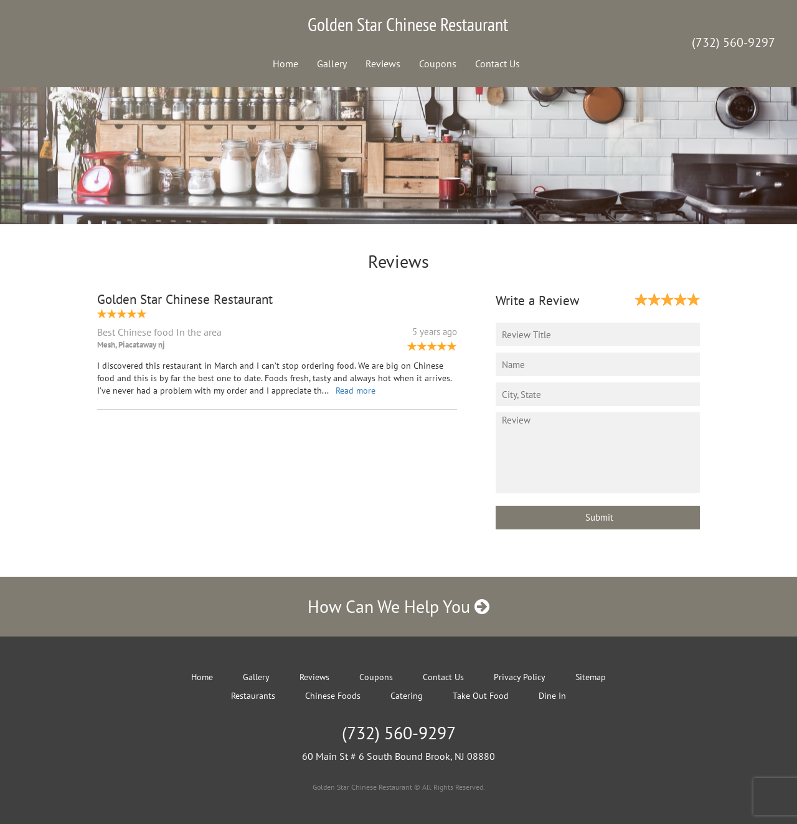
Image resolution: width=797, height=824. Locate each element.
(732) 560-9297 (733, 42)
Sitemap (590, 677)
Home (285, 63)
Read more (355, 390)
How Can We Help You (398, 606)
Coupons (437, 63)
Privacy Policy (519, 677)
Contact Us (497, 63)
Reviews (382, 63)
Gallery (332, 63)
